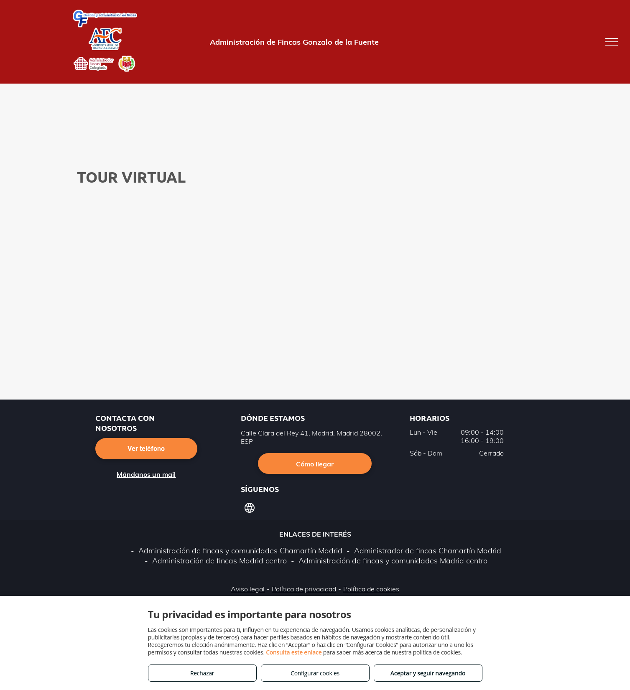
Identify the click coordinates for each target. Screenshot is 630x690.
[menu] (611, 42)
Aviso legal (248, 589)
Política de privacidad (304, 589)
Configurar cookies (315, 673)
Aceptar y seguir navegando (427, 673)
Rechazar (202, 673)
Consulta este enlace (293, 652)
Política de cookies (371, 589)
